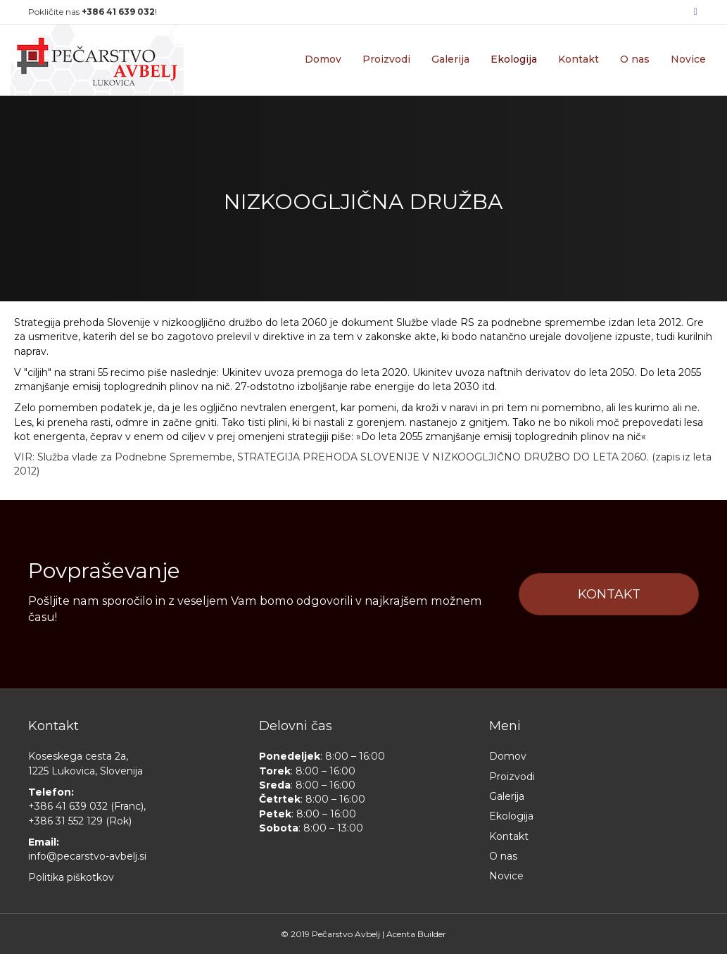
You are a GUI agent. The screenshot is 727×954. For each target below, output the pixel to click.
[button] (609, 594)
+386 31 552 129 (65, 821)
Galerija (450, 59)
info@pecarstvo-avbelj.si (87, 856)
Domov (323, 59)
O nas (635, 59)
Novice (688, 59)
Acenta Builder (416, 934)
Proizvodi (386, 59)
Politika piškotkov (71, 877)
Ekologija (514, 59)
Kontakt (578, 59)
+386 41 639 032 (68, 806)
